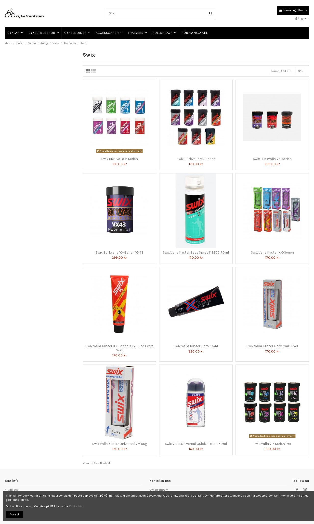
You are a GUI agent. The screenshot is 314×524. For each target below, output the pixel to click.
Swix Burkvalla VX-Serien (272, 159)
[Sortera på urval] (282, 71)
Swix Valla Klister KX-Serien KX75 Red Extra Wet (120, 348)
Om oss (13, 489)
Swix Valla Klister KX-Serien (272, 252)
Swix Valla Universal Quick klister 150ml (196, 444)
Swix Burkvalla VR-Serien (196, 159)
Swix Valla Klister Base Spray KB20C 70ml (196, 252)
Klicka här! (76, 506)
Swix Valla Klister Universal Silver (272, 346)
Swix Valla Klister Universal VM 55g (119, 444)
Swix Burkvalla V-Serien (119, 159)
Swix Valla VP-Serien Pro (272, 444)
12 (300, 71)
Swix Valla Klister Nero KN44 (196, 346)
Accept (14, 514)
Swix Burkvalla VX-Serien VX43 (120, 252)
